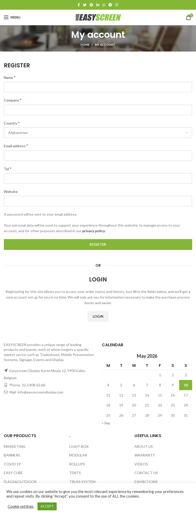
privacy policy (93, 231)
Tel (7, 168)
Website (11, 191)
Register (98, 244)
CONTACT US (146, 473)
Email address (16, 145)
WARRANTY (144, 455)
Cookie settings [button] (21, 506)
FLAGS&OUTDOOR (20, 481)
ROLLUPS (77, 464)
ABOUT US (143, 446)
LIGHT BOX (79, 446)
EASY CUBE (13, 473)
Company (12, 99)
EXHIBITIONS (146, 481)
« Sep (106, 423)
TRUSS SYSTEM (82, 481)
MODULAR (78, 455)
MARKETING (15, 446)
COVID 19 (12, 464)
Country (12, 122)
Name (10, 77)
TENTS (75, 473)
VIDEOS (141, 464)
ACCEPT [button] (47, 506)
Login (98, 316)
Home (85, 44)
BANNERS (12, 455)
